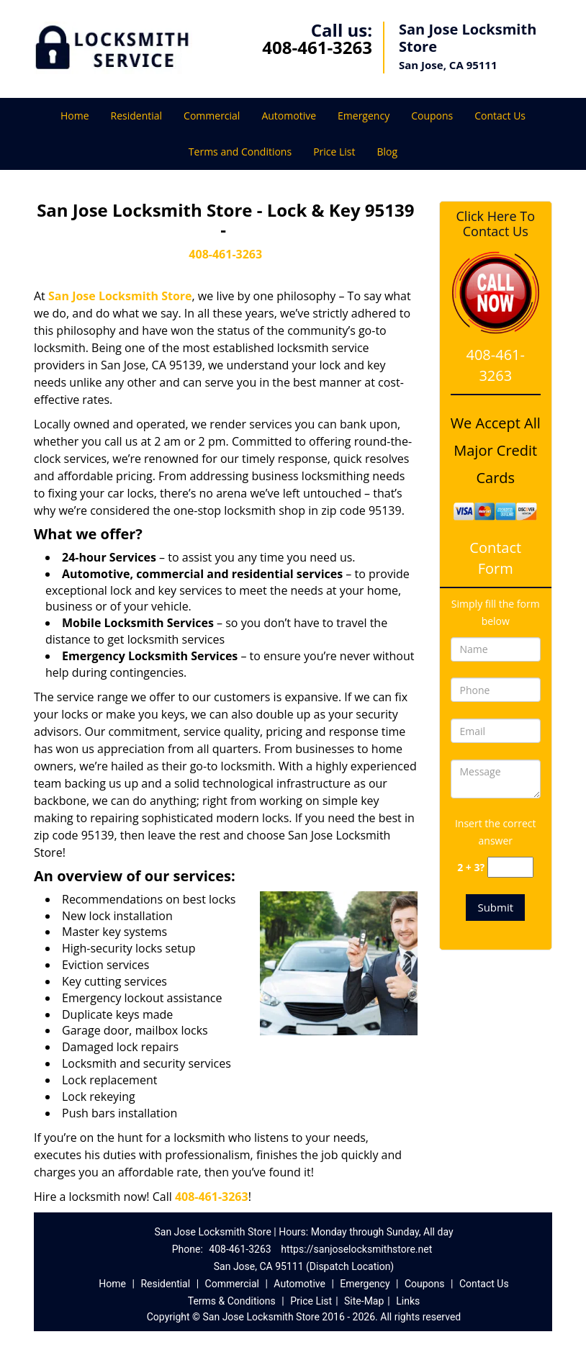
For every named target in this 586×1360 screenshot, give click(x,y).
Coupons (432, 115)
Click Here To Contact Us (495, 224)
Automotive (288, 115)
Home (74, 115)
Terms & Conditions (232, 1301)
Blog (387, 151)
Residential (137, 115)
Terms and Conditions (240, 151)
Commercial (212, 115)
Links (408, 1301)
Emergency (363, 115)
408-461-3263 (317, 47)
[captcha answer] (510, 867)
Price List (334, 151)
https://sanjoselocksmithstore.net (356, 1249)
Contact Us (500, 115)
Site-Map (364, 1301)
